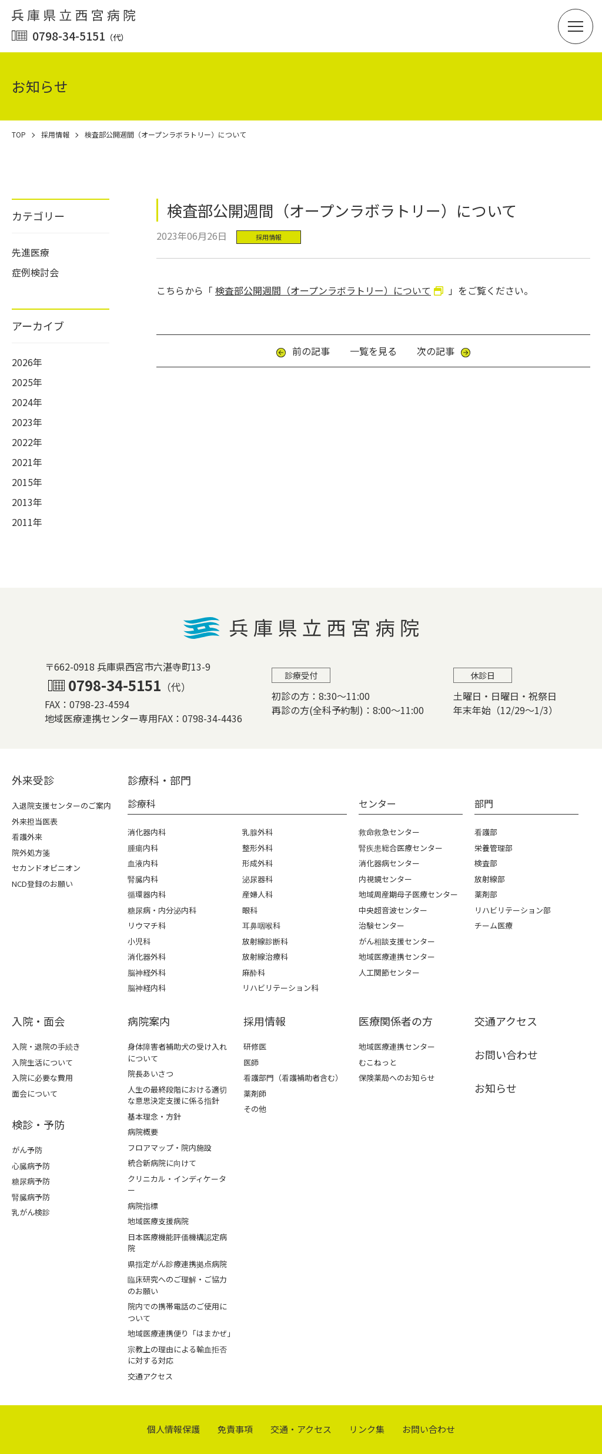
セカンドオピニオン (46, 867)
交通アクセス (150, 1376)
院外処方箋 (31, 852)
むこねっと (378, 1062)
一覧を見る (373, 351)
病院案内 (149, 1020)
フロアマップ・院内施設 (170, 1147)
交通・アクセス (301, 1429)
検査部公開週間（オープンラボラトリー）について (323, 290)
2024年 (27, 402)
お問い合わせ (506, 1054)
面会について (35, 1093)
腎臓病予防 (31, 1196)
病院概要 (143, 1131)
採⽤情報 (264, 1020)
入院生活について (42, 1062)
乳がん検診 (31, 1212)
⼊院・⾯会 (38, 1020)
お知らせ (495, 1087)
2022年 (27, 442)
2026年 (27, 362)
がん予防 (27, 1149)
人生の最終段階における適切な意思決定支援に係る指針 (177, 1095)
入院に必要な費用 (42, 1077)
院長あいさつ (150, 1073)
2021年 (27, 462)
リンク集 (366, 1429)
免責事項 (235, 1429)
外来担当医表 (35, 821)
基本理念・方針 (154, 1116)
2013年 (27, 502)
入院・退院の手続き (46, 1046)
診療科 (142, 803)
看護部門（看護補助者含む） (293, 1077)
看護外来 (27, 836)
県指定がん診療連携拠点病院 (177, 1263)
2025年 (27, 382)
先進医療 (30, 252)
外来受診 (33, 780)
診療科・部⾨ (159, 780)
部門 (483, 803)
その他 (254, 1108)
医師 (251, 1062)
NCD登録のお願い (42, 883)
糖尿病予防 (31, 1181)
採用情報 (269, 237)
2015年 (27, 482)
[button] (575, 26)
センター (377, 803)
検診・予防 (38, 1124)
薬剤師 (254, 1093)
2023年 (27, 422)
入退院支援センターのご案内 (61, 805)
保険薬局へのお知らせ (397, 1077)
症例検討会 (35, 272)
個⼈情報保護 (173, 1429)
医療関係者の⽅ (396, 1020)
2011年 (27, 522)
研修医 (254, 1046)
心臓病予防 (31, 1165)
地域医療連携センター (397, 1046)
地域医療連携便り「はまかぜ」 (181, 1333)
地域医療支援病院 (158, 1221)
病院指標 (143, 1205)
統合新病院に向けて (162, 1162)
